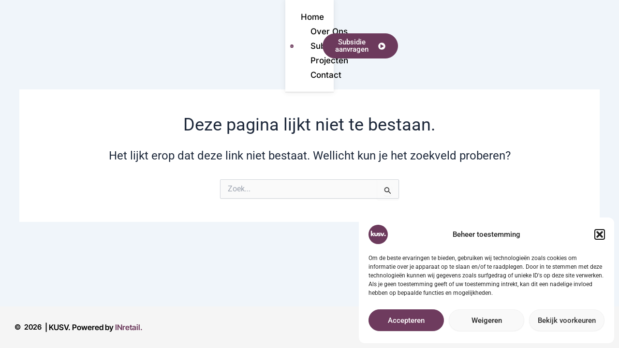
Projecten (285, 29)
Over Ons (133, 29)
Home (78, 29)
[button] (599, 234)
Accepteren (406, 320)
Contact (343, 29)
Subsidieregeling (209, 29)
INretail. (129, 327)
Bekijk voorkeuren (567, 320)
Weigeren (487, 320)
